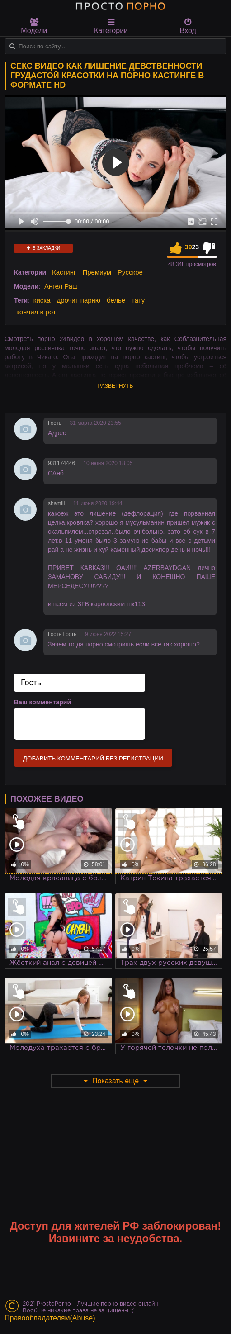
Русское (130, 272)
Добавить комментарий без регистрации (93, 758)
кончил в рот (36, 312)
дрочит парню (78, 300)
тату (138, 300)
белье (116, 300)
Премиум (96, 272)
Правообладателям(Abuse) (50, 1318)
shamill (56, 503)
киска (42, 300)
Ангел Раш (61, 286)
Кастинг (64, 272)
